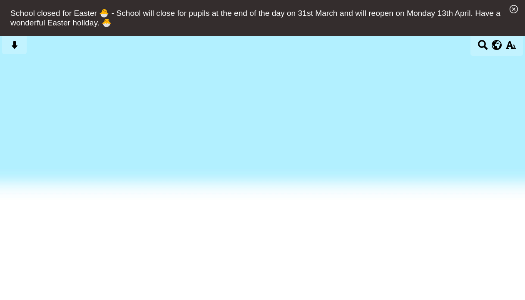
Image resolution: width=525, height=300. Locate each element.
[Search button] (483, 47)
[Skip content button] (14, 47)
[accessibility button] (511, 47)
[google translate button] (497, 45)
